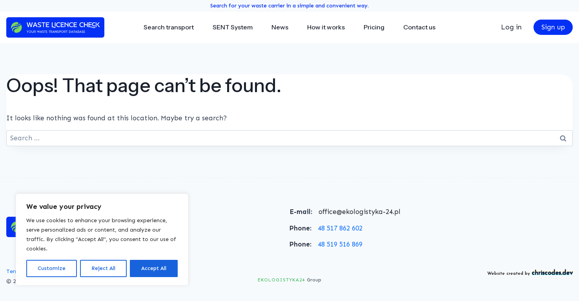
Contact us (419, 27)
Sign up (553, 27)
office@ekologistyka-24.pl (360, 212)
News (279, 27)
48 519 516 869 (340, 244)
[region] (102, 239)
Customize (52, 268)
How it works (326, 27)
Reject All (103, 268)
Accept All (153, 268)
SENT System (233, 27)
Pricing (374, 27)
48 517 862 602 (340, 228)
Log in (511, 27)
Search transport (169, 27)
